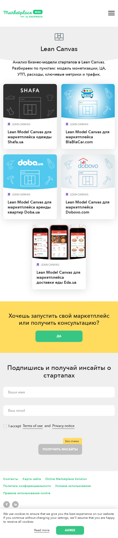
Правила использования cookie (26, 493)
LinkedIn (15, 504)
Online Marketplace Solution (66, 479)
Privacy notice (63, 426)
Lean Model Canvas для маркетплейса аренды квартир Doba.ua (29, 207)
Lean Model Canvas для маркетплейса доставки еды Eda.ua (58, 277)
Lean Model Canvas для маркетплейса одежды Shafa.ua (30, 137)
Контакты (10, 479)
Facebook (6, 504)
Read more (41, 530)
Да (59, 336)
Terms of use (33, 426)
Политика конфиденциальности (27, 486)
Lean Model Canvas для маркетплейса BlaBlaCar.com (87, 137)
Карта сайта (32, 479)
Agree (70, 530)
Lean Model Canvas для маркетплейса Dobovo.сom (87, 207)
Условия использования (73, 486)
